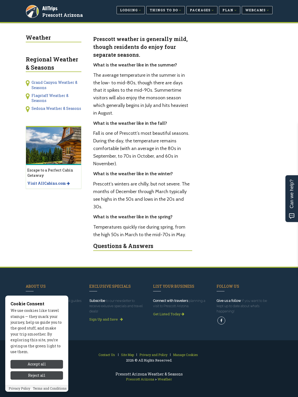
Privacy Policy (19, 393)
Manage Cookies (185, 355)
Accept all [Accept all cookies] (37, 369)
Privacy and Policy (153, 355)
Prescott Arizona (63, 14)
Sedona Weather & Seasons (56, 108)
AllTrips (50, 7)
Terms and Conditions (50, 393)
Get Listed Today (168, 314)
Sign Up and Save (106, 319)
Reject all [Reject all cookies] (36, 380)
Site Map (127, 355)
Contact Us (106, 355)
